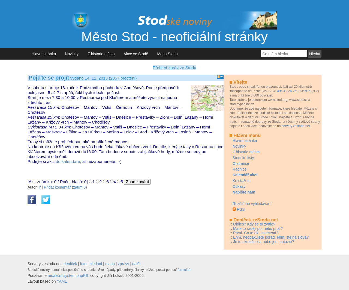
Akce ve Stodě (136, 54)
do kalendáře (68, 161)
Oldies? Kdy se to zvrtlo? (254, 224)
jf (40, 187)
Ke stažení (242, 180)
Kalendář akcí (245, 175)
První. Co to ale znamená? (255, 233)
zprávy (123, 264)
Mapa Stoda (167, 54)
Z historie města (101, 54)
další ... (138, 264)
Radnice (239, 169)
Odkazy (239, 186)
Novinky (72, 54)
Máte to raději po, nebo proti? (258, 228)
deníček (70, 264)
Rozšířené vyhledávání (252, 203)
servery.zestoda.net (296, 126)
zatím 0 (79, 187)
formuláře (184, 270)
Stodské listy (243, 158)
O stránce (241, 163)
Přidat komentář (57, 187)
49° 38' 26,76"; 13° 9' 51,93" (297, 91)
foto (83, 264)
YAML (62, 281)
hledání (96, 264)
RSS (241, 209)
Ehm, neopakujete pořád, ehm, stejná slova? (271, 237)
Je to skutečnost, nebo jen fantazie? (263, 241)
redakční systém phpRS (68, 275)
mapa (110, 264)
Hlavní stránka (43, 54)
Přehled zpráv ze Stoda (174, 67)
